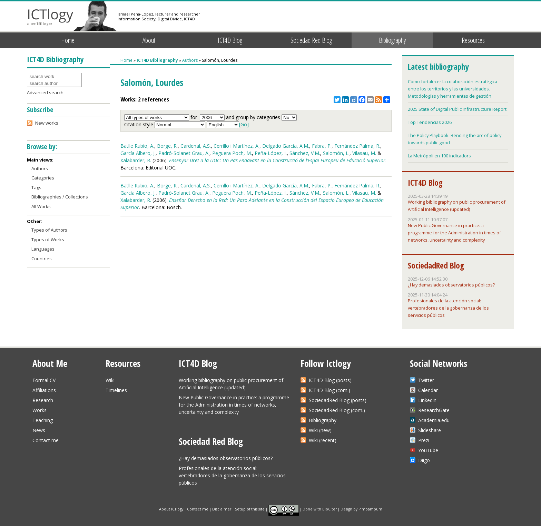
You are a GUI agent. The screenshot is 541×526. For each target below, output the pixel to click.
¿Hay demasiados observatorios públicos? (451, 285)
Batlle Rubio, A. (137, 146)
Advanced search (45, 92)
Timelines (116, 390)
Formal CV (44, 380)
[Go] (244, 124)
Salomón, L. (336, 153)
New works (46, 123)
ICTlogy (50, 17)
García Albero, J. (138, 153)
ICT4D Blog (230, 40)
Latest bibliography (438, 66)
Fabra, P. (322, 146)
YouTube (428, 450)
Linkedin (427, 400)
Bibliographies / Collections (59, 197)
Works (39, 410)
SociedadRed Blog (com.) (337, 410)
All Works (41, 206)
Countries (41, 258)
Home (68, 40)
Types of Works (47, 239)
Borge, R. (167, 146)
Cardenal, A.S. (195, 146)
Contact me (45, 440)
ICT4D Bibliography (157, 60)
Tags (36, 187)
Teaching (42, 420)
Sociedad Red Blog (311, 40)
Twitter (426, 380)
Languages (43, 249)
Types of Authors (49, 230)
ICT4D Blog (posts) (330, 380)
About (148, 40)
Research (42, 400)
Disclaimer (221, 508)
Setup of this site (250, 508)
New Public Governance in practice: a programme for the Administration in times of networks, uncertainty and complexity (454, 232)
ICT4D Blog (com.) (329, 390)
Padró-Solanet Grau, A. (183, 153)
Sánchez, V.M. (304, 153)
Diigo (424, 460)
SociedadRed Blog (436, 265)
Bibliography (392, 40)
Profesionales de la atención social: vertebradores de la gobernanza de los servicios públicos (448, 308)
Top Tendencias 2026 (430, 122)
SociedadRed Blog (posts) (337, 400)
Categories (42, 178)
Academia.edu (434, 420)
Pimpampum (370, 508)
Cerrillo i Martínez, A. (236, 146)
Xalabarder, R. (135, 160)
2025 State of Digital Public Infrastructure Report (457, 109)
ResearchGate (434, 410)
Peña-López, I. (271, 153)
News (38, 430)
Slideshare (429, 430)
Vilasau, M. (364, 153)
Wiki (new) (320, 430)
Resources (473, 40)
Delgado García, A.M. (285, 146)
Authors (190, 60)
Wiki (110, 380)
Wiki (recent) (322, 440)
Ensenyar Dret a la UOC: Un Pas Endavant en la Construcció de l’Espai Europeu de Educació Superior (277, 160)
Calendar (428, 390)
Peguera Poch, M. (232, 153)
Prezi (423, 440)
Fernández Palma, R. (357, 146)
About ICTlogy (171, 508)
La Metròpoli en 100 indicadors (439, 156)
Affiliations (44, 390)
